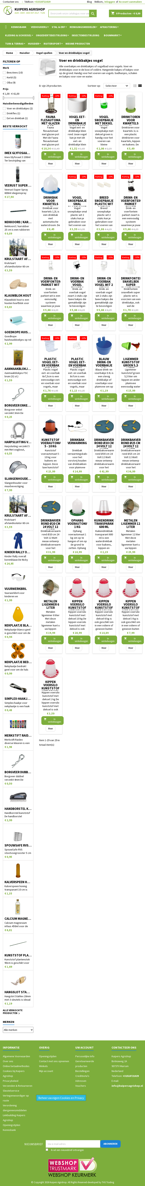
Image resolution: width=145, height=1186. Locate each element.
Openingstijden (11, 1125)
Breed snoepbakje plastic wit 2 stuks (104, 202)
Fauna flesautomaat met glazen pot (52, 122)
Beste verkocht (15, 126)
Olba (11, 82)
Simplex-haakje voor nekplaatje (18, 698)
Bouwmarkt (112, 35)
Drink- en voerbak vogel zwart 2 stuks (77, 284)
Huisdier (33, 43)
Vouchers (80, 1085)
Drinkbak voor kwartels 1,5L (50, 202)
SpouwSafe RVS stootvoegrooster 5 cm (18, 845)
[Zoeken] (72, 13)
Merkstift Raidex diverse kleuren (18, 735)
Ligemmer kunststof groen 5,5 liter (131, 364)
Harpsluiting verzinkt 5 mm (18, 442)
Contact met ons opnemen (54, 1061)
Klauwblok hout (18, 295)
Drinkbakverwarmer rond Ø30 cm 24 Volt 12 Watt (110, 444)
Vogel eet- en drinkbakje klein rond (77, 122)
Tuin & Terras (14, 43)
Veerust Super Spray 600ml (18, 185)
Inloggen (109, 1)
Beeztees (15, 72)
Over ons (8, 1061)
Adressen (80, 1081)
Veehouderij (39, 27)
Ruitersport (52, 43)
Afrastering (108, 27)
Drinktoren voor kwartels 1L (130, 122)
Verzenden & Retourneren (17, 1085)
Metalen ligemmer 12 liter (130, 523)
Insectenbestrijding (85, 35)
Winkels (43, 1066)
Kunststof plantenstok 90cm (18, 955)
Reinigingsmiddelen (83, 27)
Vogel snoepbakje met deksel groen (104, 122)
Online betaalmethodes (16, 1066)
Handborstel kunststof (18, 808)
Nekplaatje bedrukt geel (18, 662)
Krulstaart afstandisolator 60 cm (18, 259)
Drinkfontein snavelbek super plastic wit (132, 283)
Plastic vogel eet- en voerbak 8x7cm (77, 364)
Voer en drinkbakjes (20, 108)
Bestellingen (82, 1071)
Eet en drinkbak (17, 118)
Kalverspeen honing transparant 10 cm (18, 882)
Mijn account (46, 1071)
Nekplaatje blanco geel (18, 625)
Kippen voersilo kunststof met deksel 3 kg (131, 607)
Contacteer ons (11, 1)
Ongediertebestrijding (51, 35)
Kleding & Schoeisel (18, 35)
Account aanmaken (130, 1)
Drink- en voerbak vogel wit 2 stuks (104, 283)
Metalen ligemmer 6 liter (50, 604)
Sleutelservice (11, 1090)
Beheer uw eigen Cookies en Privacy (61, 1098)
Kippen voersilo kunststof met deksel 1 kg (50, 688)
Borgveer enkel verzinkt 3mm (18, 405)
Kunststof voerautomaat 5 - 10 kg (53, 443)
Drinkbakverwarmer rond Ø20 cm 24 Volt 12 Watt (57, 525)
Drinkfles (13, 113)
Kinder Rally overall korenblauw (18, 552)
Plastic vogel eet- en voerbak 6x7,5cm (50, 364)
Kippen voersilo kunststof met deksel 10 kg (77, 607)
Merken (8, 1022)
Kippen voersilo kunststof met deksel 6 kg (104, 607)
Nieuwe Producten (78, 43)
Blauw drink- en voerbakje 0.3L (104, 364)
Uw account (84, 1047)
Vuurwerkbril (16, 588)
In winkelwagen (52, 155)
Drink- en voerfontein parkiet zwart (131, 202)
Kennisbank (18, 27)
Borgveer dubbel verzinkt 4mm (18, 772)
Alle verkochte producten (12, 1012)
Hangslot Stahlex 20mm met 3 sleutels (18, 992)
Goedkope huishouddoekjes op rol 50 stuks (18, 332)
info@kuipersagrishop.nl (127, 1085)
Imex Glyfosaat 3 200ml (18, 153)
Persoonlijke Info (84, 1056)
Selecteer (117, 86)
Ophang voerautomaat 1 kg (80, 523)
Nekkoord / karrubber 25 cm (18, 222)
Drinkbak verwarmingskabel (83, 441)
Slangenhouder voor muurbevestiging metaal (18, 478)
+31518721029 (42, 1)
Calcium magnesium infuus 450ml (18, 918)
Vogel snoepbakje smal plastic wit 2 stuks (77, 203)
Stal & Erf (58, 27)
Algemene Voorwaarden (16, 1056)
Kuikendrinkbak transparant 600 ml (106, 523)
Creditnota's (82, 1076)
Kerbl (11, 77)
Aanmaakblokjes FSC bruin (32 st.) (18, 368)
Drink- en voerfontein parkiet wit (51, 281)
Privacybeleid (10, 1081)
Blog (89, 1)
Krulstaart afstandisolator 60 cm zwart (18, 515)
